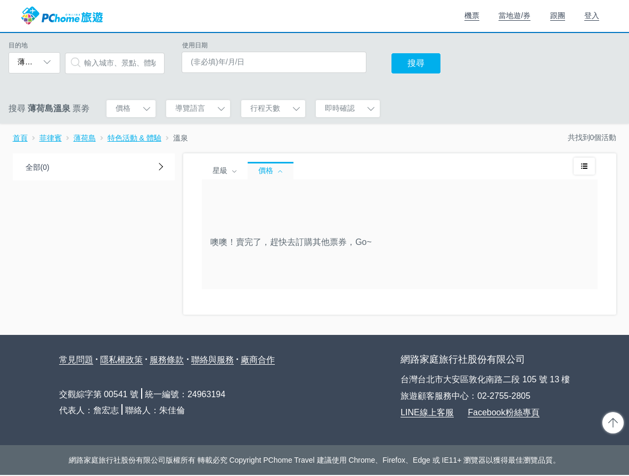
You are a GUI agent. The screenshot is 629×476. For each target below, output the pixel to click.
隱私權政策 (121, 359)
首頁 (20, 138)
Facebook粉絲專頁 (503, 412)
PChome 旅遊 (62, 16)
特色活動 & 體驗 (134, 138)
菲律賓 (50, 138)
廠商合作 (258, 359)
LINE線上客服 (427, 412)
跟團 (557, 15)
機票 (471, 15)
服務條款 (167, 359)
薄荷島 (84, 138)
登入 (591, 15)
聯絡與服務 (212, 359)
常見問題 (76, 359)
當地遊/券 (514, 15)
